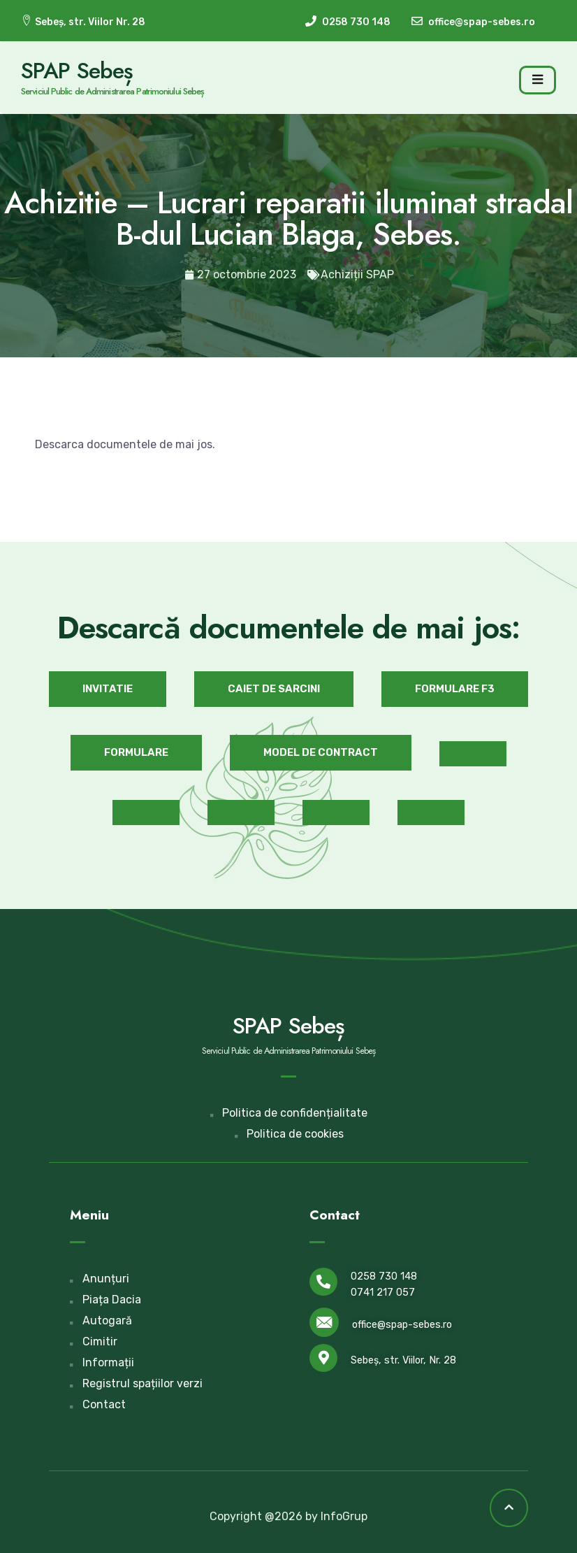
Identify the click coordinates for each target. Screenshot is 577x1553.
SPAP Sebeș (77, 71)
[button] (107, 689)
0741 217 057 (383, 1292)
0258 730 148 (384, 1276)
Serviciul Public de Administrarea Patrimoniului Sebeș (112, 91)
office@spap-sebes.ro (402, 1325)
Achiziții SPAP (357, 274)
